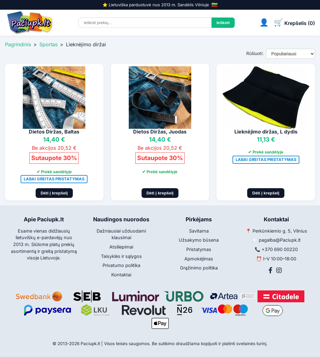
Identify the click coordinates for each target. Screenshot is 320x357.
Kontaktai (121, 274)
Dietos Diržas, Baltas (54, 131)
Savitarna (199, 231)
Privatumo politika (121, 265)
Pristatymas (198, 249)
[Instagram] (279, 270)
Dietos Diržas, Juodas (160, 131)
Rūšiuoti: (254, 53)
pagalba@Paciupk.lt (280, 240)
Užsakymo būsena (199, 240)
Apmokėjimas (198, 258)
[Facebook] (270, 270)
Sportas (48, 44)
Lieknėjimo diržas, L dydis (266, 131)
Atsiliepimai (121, 246)
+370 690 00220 (280, 249)
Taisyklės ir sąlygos (121, 256)
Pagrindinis (18, 44)
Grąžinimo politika (199, 267)
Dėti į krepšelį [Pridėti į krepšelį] (54, 193)
